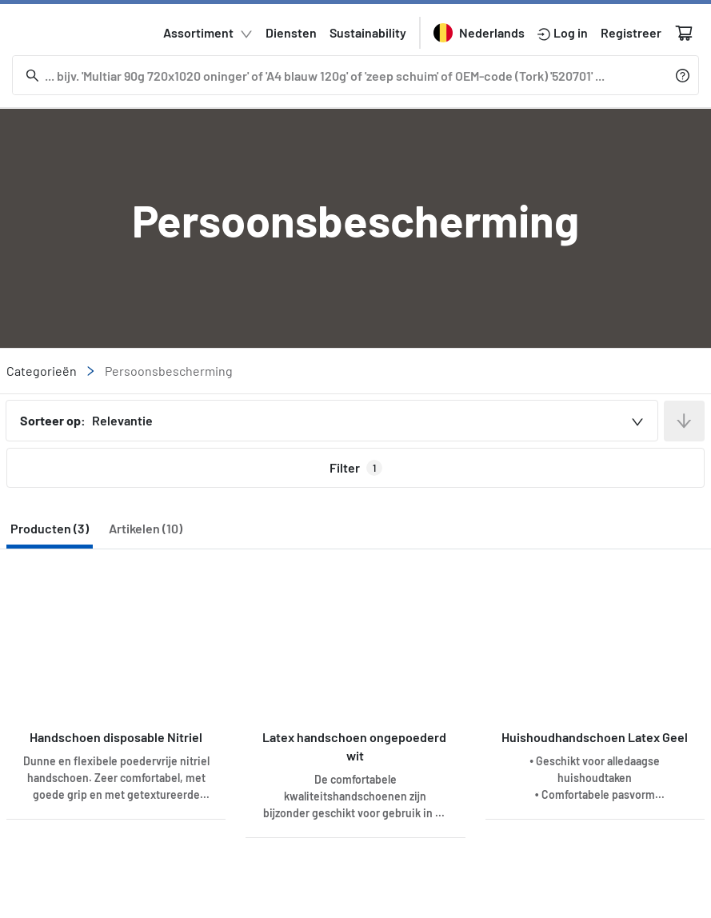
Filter (356, 468)
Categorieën (51, 369)
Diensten (291, 33)
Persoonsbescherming (169, 370)
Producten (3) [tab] (49, 528)
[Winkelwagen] (684, 33)
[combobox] (331, 421)
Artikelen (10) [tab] (145, 528)
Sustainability (368, 33)
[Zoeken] (343, 75)
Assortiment (208, 33)
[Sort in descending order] (684, 421)
